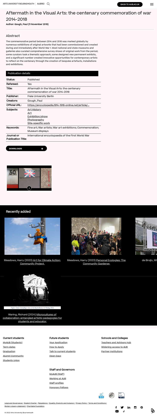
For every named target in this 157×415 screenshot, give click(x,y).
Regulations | (43, 403)
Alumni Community (13, 356)
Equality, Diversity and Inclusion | (62, 403)
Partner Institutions (111, 352)
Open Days (55, 356)
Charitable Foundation (35, 406)
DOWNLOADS (15, 149)
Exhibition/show (38, 117)
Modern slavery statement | (15, 406)
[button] (153, 411)
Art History (34, 110)
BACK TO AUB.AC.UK (130, 5)
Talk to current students (62, 352)
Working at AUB (57, 379)
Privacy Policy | (81, 403)
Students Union (11, 361)
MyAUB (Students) (12, 343)
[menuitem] (48, 4)
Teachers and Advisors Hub (116, 343)
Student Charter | (30, 403)
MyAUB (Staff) (56, 374)
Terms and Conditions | (97, 403)
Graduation (9, 352)
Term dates (9, 347)
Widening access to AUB (114, 347)
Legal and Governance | (14, 403)
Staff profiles (56, 383)
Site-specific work (39, 123)
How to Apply (56, 347)
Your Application (58, 343)
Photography (36, 120)
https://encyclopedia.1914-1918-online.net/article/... (58, 105)
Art (30, 113)
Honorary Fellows (58, 388)
